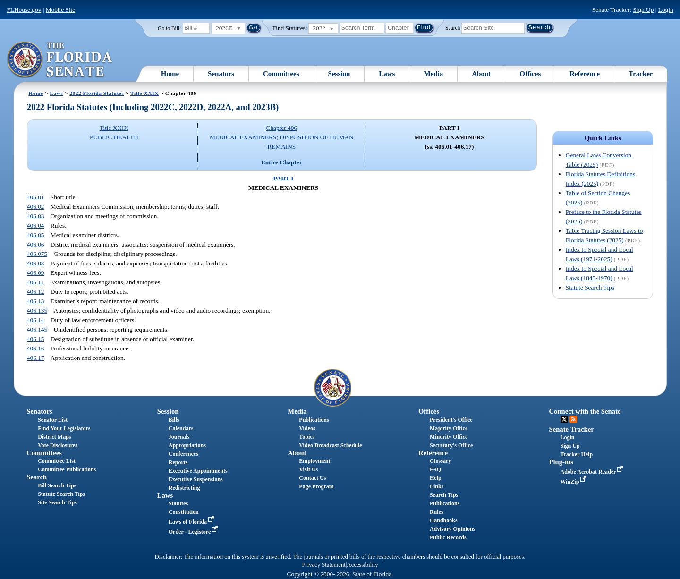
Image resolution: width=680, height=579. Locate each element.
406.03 (35, 216)
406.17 (35, 357)
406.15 (35, 338)
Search (452, 27)
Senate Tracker (571, 429)
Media (433, 73)
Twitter (564, 419)
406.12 (35, 291)
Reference (585, 73)
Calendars (181, 428)
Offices (530, 73)
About (481, 73)
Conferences (183, 454)
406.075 (37, 253)
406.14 (35, 320)
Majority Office (449, 428)
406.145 (37, 329)
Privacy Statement (323, 565)
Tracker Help (577, 454)
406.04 (35, 225)
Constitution (184, 512)
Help (436, 478)
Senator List (53, 420)
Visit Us (308, 469)
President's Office (451, 420)
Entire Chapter (281, 162)
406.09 (35, 272)
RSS (573, 419)
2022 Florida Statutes (96, 93)
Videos (307, 428)
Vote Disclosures (57, 445)
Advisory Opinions (452, 529)
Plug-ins (561, 462)
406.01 (35, 197)
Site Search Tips (57, 502)
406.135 (37, 310)
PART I (283, 178)
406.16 (35, 348)
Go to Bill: (169, 28)
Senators (221, 73)
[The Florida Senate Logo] (60, 60)
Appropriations (187, 445)
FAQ (435, 469)
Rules (436, 512)
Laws (387, 73)
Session (339, 73)
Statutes (178, 503)
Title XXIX (144, 93)
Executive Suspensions (196, 479)
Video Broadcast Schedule (330, 445)
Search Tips (444, 495)
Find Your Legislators (64, 428)
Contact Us (312, 478)
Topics (306, 437)
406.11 (35, 282)
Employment (314, 461)
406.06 (35, 244)
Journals (179, 437)
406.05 (35, 234)
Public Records (448, 537)
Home (170, 73)
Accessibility (362, 565)
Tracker (641, 73)
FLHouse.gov (24, 9)
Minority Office (449, 437)
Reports (178, 462)
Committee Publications (67, 469)
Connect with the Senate (585, 411)
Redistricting (184, 488)
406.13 (35, 301)
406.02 (35, 206)
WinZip (574, 481)
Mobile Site (61, 9)
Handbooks (444, 520)
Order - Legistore (194, 531)
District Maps (54, 437)
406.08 (35, 263)
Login (665, 9)
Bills (174, 420)
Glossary (440, 461)
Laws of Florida (192, 522)
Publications (314, 420)
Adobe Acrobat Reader (593, 471)
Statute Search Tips (590, 287)
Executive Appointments (198, 471)
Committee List (57, 461)
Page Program (316, 486)
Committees (281, 73)
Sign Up (643, 9)
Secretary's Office (451, 445)
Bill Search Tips (57, 485)
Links (436, 486)
